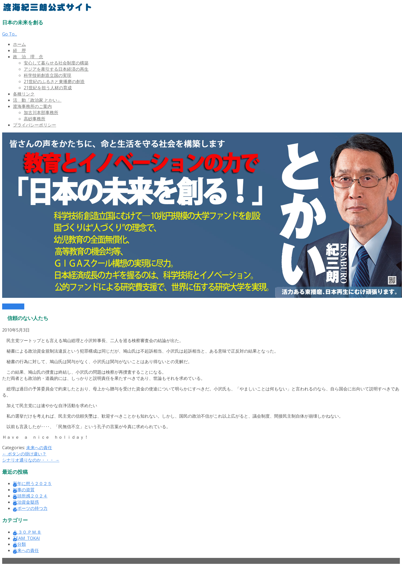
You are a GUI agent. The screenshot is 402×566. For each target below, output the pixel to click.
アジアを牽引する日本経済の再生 (56, 69)
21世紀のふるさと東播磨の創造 (54, 81)
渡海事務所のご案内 (32, 106)
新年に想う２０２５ (32, 483)
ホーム (19, 44)
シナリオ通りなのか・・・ (30, 460)
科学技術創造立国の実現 (47, 75)
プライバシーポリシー (34, 125)
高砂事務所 (34, 119)
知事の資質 (24, 490)
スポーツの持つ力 (30, 508)
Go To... (9, 34)
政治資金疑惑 (26, 502)
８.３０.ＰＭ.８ (27, 532)
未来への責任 (39, 448)
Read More (13, 306)
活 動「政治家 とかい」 (37, 100)
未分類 (19, 544)
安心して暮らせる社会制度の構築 (56, 63)
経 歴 (19, 50)
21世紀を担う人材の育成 (48, 88)
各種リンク (24, 94)
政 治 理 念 (28, 57)
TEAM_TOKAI (26, 538)
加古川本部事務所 (41, 112)
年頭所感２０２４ (30, 496)
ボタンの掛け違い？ (24, 454)
